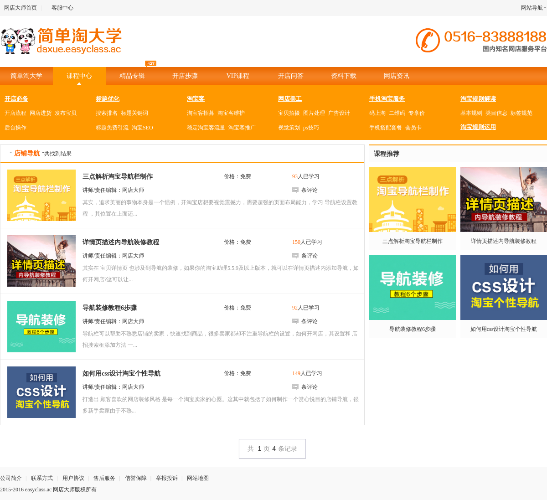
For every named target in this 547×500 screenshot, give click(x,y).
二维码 (397, 113)
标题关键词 (134, 113)
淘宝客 (196, 98)
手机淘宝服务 (387, 98)
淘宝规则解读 (478, 98)
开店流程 (15, 113)
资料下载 (343, 75)
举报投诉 (167, 478)
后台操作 (15, 127)
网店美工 (290, 98)
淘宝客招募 (200, 113)
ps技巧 (311, 127)
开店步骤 (185, 75)
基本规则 (471, 113)
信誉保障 (136, 478)
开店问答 (291, 75)
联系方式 (42, 478)
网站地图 (198, 478)
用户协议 (73, 478)
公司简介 (11, 478)
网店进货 (41, 113)
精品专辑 (137, 73)
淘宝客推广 (242, 127)
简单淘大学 (26, 75)
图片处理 (314, 113)
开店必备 (16, 98)
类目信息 (496, 113)
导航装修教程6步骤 (412, 329)
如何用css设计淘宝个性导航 (503, 329)
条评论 (309, 190)
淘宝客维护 (231, 113)
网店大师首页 (20, 8)
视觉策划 (289, 127)
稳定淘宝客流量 (206, 127)
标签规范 (521, 113)
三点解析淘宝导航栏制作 (412, 241)
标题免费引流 (112, 127)
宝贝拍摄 (289, 113)
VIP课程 (238, 75)
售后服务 (104, 478)
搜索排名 (107, 113)
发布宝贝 (66, 113)
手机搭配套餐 (385, 127)
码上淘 (377, 113)
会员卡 (413, 127)
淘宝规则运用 (478, 127)
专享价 (416, 113)
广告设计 (339, 113)
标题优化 (107, 98)
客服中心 (62, 8)
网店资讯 (396, 75)
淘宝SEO (142, 127)
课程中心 (79, 75)
